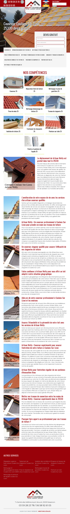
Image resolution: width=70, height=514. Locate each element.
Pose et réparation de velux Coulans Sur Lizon (26, 471)
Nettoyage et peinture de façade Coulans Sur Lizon (11, 476)
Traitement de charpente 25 (33, 60)
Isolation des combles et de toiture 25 (14, 60)
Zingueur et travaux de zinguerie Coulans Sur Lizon (58, 463)
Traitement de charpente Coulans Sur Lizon (26, 463)
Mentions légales (44, 511)
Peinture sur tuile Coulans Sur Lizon (56, 471)
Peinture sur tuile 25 (46, 60)
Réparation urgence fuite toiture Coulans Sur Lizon (11, 463)
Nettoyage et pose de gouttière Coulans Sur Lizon (42, 470)
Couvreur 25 (7, 50)
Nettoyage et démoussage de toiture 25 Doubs (33, 55)
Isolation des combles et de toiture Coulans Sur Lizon (43, 463)
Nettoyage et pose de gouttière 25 (40, 50)
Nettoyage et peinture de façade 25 (13, 65)
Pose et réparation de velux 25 (12, 55)
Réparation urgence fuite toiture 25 (21, 50)
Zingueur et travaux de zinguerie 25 (55, 55)
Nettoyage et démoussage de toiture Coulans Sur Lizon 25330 (11, 470)
